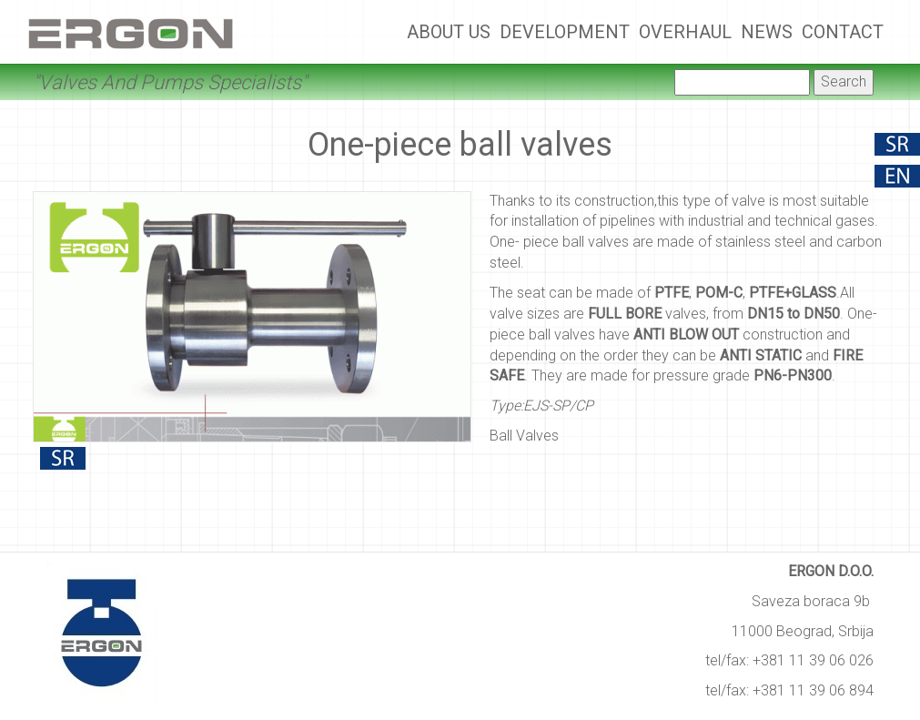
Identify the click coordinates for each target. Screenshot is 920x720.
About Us (448, 32)
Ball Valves (524, 435)
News (767, 32)
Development (565, 32)
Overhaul (685, 32)
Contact (843, 32)
